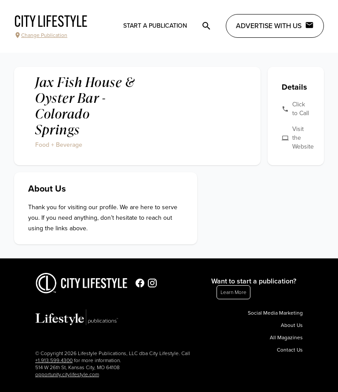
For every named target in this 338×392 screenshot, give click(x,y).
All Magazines (286, 337)
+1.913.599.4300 (54, 360)
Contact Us (290, 350)
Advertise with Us (275, 25)
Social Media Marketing (275, 313)
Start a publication (155, 25)
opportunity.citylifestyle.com (67, 374)
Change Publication (40, 35)
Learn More (233, 292)
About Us (292, 325)
